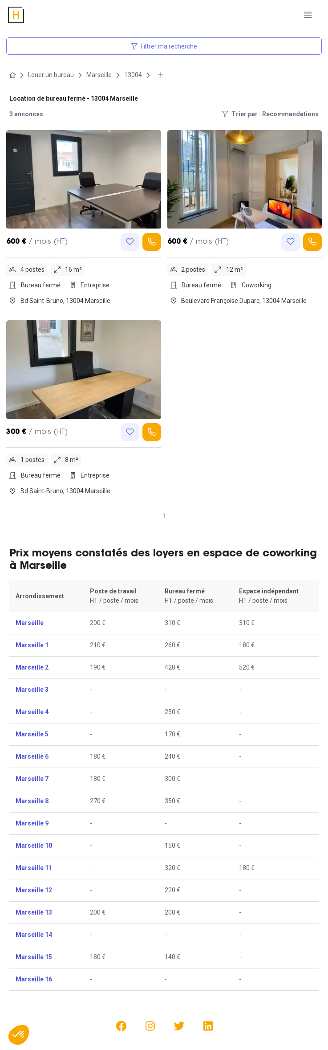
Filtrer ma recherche (164, 46)
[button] (18, 1035)
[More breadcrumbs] (160, 75)
